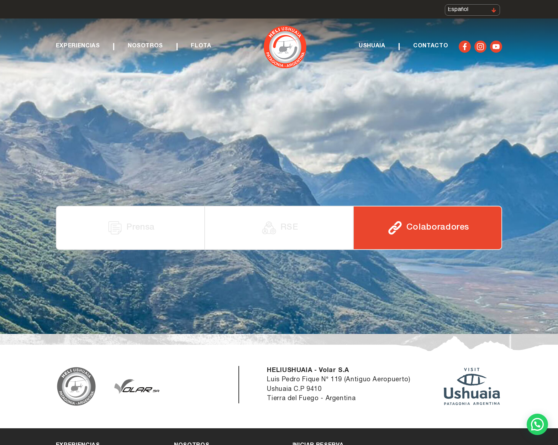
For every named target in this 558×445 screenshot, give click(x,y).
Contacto (430, 48)
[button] (537, 424)
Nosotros (145, 48)
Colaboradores (427, 228)
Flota (201, 48)
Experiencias (78, 48)
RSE (279, 228)
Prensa (130, 228)
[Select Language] (472, 11)
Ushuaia (372, 48)
